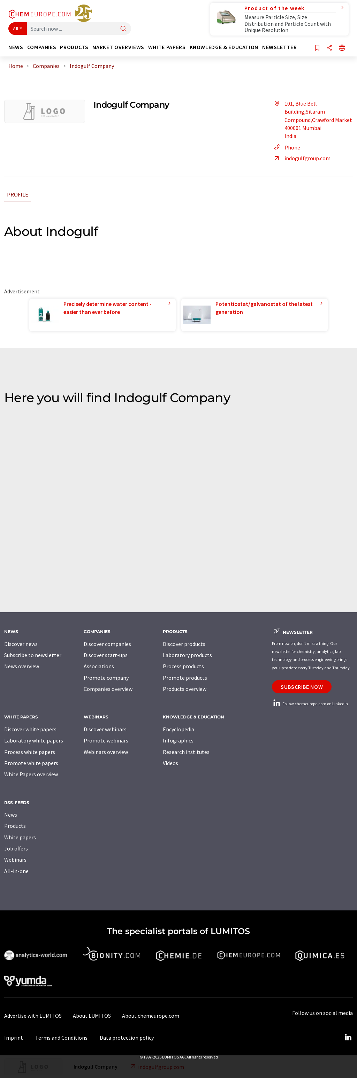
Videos (170, 763)
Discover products (184, 643)
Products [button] (74, 47)
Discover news (21, 643)
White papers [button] (167, 47)
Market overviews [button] (118, 47)
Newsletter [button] (279, 47)
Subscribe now (302, 686)
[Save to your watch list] (317, 48)
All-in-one (16, 871)
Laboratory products (187, 655)
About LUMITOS (92, 1015)
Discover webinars (105, 729)
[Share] (329, 48)
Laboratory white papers (33, 740)
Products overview (184, 688)
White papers (20, 837)
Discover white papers (30, 729)
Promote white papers (31, 763)
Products (15, 825)
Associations (99, 666)
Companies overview (108, 688)
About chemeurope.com (150, 1015)
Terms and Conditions (61, 1037)
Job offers (16, 848)
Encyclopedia (178, 729)
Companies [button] (41, 47)
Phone (286, 147)
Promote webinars (106, 740)
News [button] (15, 47)
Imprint (13, 1037)
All (15, 28)
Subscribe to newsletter (32, 655)
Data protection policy (127, 1037)
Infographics (178, 740)
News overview (21, 666)
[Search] (123, 29)
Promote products (185, 677)
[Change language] (342, 48)
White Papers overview (31, 774)
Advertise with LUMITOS (33, 1015)
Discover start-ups (106, 655)
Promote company (106, 677)
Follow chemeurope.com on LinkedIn (310, 703)
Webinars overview (106, 751)
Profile (17, 194)
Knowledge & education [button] (224, 47)
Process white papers (29, 751)
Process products (183, 666)
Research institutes (186, 751)
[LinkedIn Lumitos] (348, 1037)
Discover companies (107, 643)
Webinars (15, 859)
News (10, 814)
